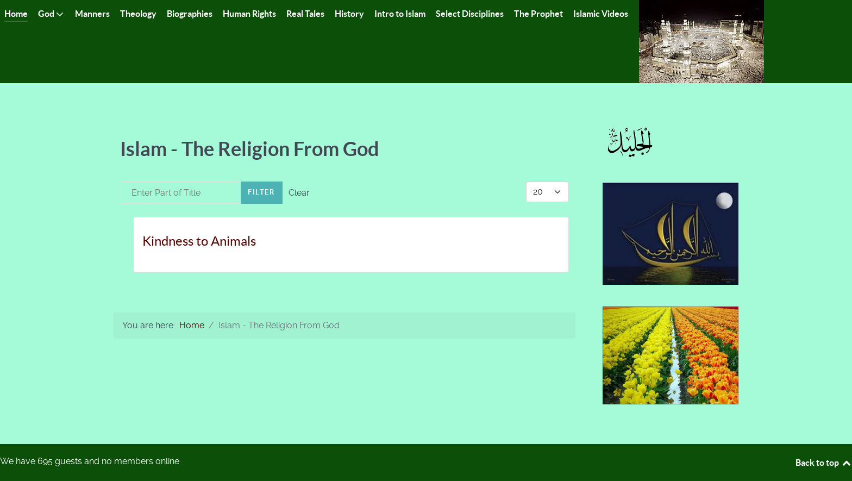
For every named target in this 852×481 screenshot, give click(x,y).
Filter (261, 192)
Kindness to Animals (199, 241)
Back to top (823, 462)
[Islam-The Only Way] (701, 41)
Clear (299, 193)
